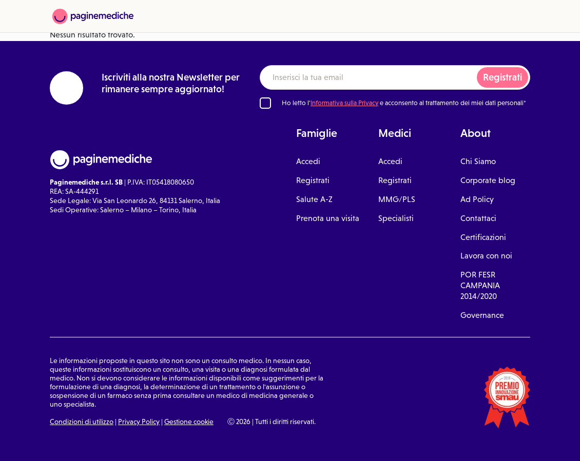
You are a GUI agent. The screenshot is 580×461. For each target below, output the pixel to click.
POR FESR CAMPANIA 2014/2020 (480, 285)
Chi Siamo (478, 161)
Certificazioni (483, 237)
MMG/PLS (396, 199)
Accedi (308, 161)
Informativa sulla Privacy (344, 103)
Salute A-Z (314, 199)
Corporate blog (487, 180)
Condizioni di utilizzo (81, 421)
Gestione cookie (189, 421)
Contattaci (478, 218)
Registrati (502, 77)
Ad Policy (477, 199)
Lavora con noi (486, 255)
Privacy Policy (139, 421)
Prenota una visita (327, 218)
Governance (482, 315)
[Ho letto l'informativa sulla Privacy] (265, 103)
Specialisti (396, 218)
